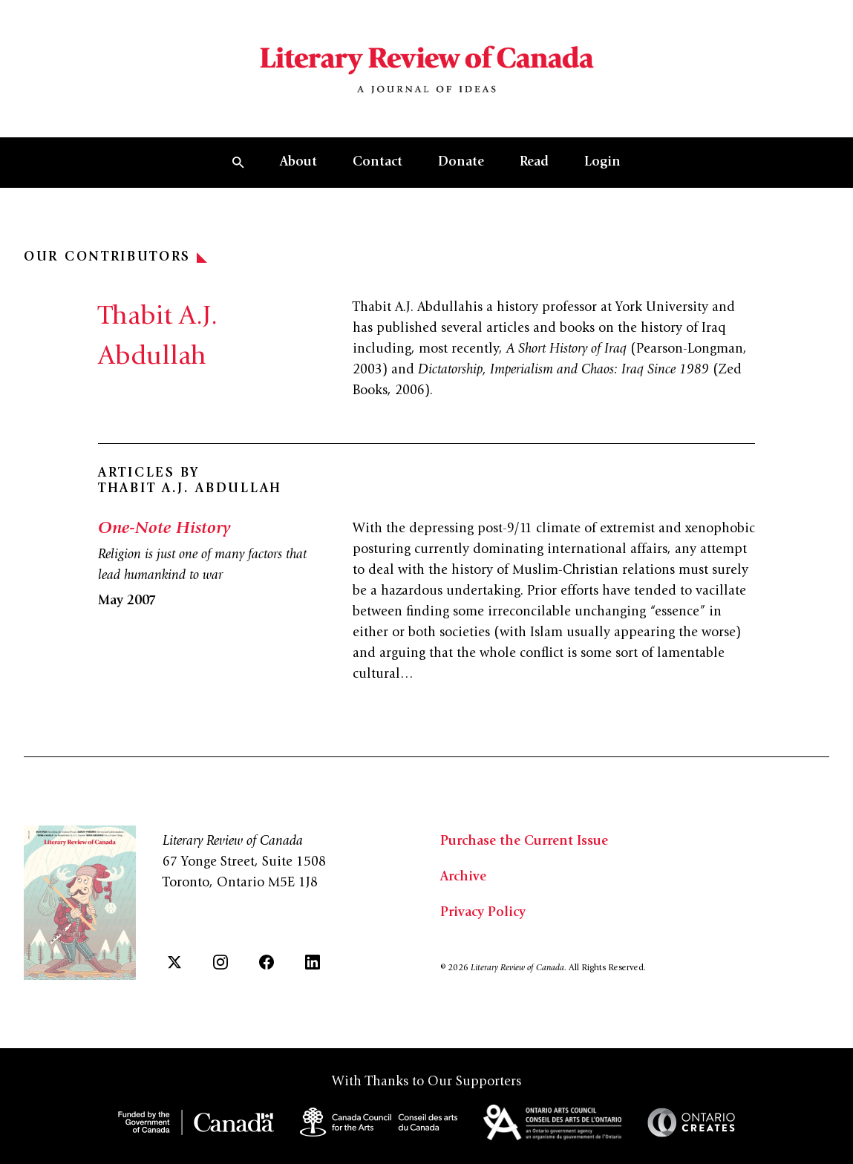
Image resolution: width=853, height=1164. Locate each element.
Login (602, 162)
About (298, 162)
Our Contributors (115, 257)
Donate (461, 162)
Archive (463, 877)
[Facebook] (266, 962)
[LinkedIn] (312, 962)
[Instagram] (220, 962)
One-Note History (164, 529)
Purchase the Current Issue (524, 842)
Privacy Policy (483, 913)
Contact (377, 162)
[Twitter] (174, 962)
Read (534, 162)
